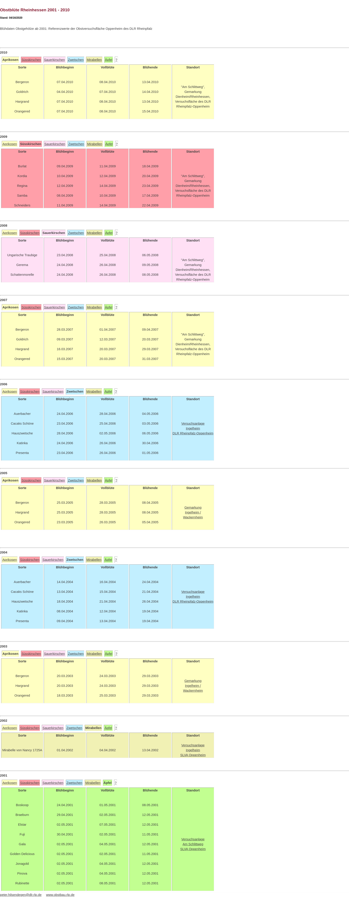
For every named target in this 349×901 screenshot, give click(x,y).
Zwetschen (76, 60)
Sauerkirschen (54, 60)
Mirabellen (94, 60)
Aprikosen (9, 144)
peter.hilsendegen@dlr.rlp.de (21, 895)
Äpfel (108, 60)
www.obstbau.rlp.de (60, 895)
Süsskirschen (31, 60)
